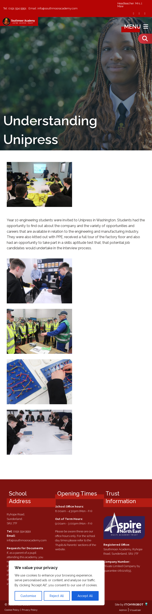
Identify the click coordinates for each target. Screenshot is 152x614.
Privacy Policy (29, 609)
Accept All (85, 596)
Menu (136, 26)
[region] (57, 583)
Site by (119, 604)
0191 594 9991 (17, 8)
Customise (28, 596)
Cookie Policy (12, 609)
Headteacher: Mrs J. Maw (130, 5)
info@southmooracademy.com (57, 8)
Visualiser (135, 610)
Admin (123, 610)
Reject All (57, 596)
